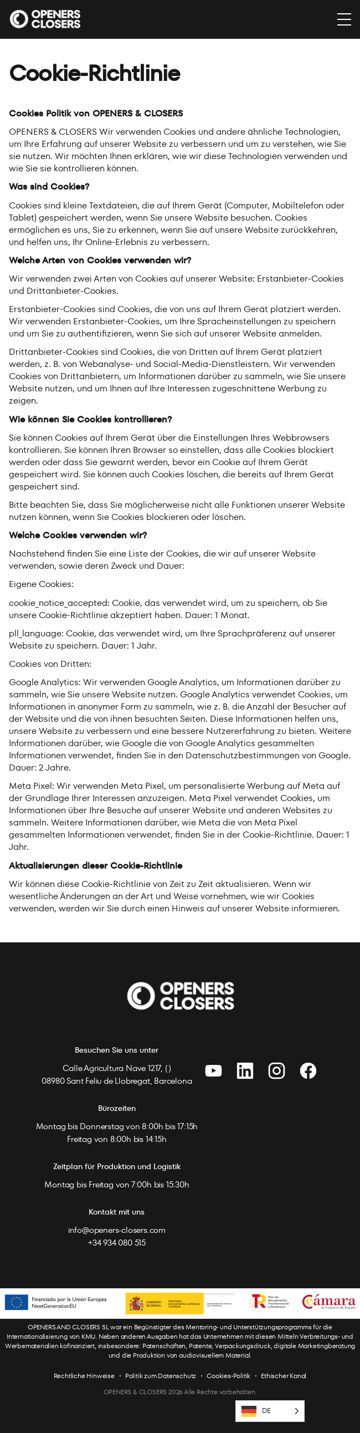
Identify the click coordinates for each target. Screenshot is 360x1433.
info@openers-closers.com (117, 1230)
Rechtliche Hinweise (84, 1375)
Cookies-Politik (228, 1375)
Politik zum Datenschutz (160, 1375)
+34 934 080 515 (117, 1242)
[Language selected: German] (270, 1411)
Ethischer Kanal (283, 1375)
